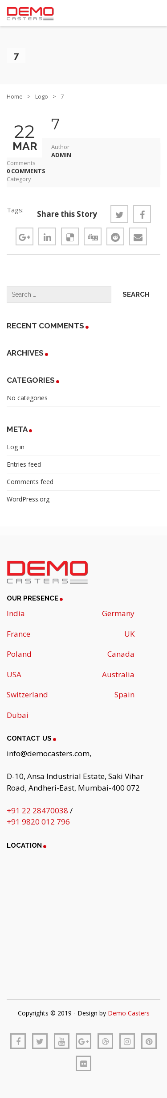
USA (14, 674)
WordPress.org (28, 499)
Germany (118, 613)
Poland (19, 654)
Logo (41, 96)
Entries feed (24, 464)
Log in (15, 447)
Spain (124, 694)
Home (15, 96)
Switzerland (27, 694)
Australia (118, 674)
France (18, 634)
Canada (120, 654)
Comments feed (30, 481)
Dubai (18, 715)
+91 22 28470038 (38, 810)
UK (129, 634)
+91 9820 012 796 (38, 821)
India (16, 613)
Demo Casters (129, 1013)
